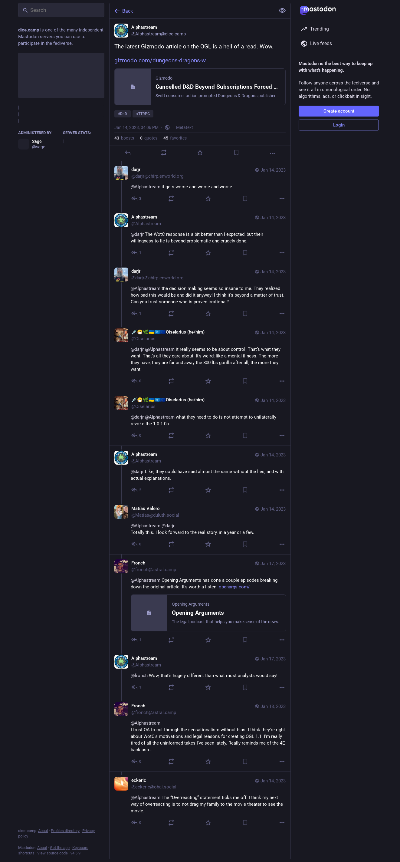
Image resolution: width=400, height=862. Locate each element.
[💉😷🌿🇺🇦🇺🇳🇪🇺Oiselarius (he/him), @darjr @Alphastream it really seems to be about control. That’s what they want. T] (200, 357)
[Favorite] (200, 152)
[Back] (192, 10)
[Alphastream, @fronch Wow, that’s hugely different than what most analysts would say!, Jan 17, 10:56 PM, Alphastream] (200, 673)
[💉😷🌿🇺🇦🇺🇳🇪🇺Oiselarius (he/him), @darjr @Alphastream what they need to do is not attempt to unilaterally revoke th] (200, 418)
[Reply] (127, 152)
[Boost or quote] (163, 152)
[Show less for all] (282, 10)
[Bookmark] (236, 152)
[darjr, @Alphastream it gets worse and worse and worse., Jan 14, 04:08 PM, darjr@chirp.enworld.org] (200, 185)
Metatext (184, 127)
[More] (272, 153)
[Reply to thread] (137, 198)
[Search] (61, 10)
